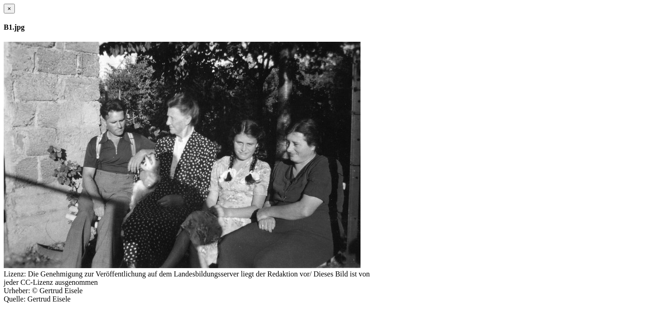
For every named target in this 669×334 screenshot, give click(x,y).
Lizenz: (15, 274)
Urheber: (17, 291)
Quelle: (15, 299)
